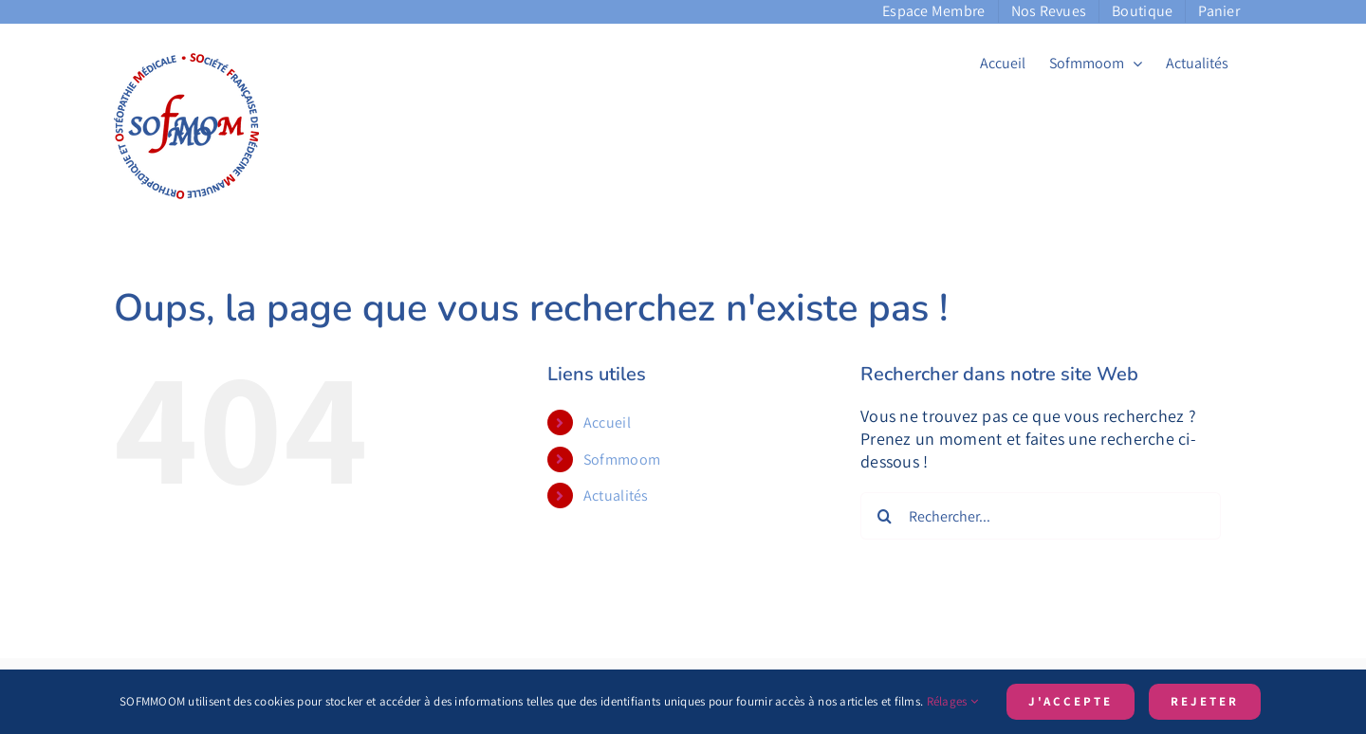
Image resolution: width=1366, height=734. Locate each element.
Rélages (952, 701)
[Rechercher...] (1040, 516)
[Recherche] (884, 516)
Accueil (607, 422)
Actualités (616, 495)
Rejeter (1205, 701)
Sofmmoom (621, 459)
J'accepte (1070, 701)
